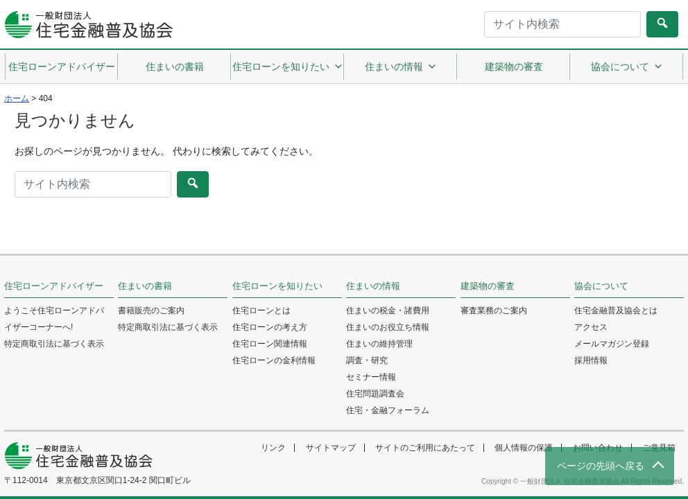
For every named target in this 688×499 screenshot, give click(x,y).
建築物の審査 (514, 66)
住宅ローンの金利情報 (274, 360)
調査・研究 (367, 360)
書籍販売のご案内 (151, 310)
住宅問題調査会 (375, 394)
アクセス (591, 327)
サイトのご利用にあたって (425, 448)
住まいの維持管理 (379, 344)
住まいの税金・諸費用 (387, 310)
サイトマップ (331, 448)
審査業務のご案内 (494, 310)
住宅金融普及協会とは (615, 310)
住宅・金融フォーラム (387, 410)
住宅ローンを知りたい (287, 66)
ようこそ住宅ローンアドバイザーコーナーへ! (54, 319)
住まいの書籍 (175, 66)
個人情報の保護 (524, 448)
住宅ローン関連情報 (269, 344)
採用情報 (591, 360)
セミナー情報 (371, 377)
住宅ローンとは (261, 310)
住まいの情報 (401, 66)
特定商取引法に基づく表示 (54, 344)
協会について (627, 66)
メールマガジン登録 (611, 344)
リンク (273, 448)
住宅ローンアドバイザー (61, 66)
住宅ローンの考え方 (269, 327)
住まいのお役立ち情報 (387, 327)
